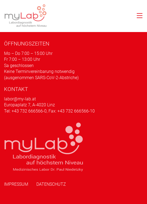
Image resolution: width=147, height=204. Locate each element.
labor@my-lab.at (20, 98)
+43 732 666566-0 (29, 111)
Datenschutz (51, 184)
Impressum (16, 184)
